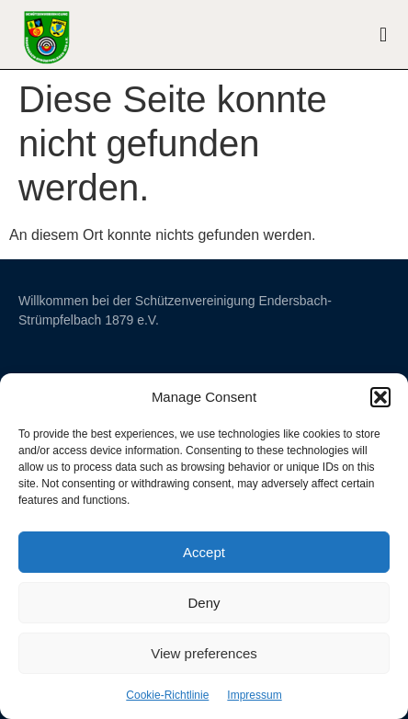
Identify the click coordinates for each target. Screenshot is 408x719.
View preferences (204, 653)
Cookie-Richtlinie (167, 695)
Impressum (254, 695)
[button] (380, 397)
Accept (204, 552)
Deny (203, 603)
